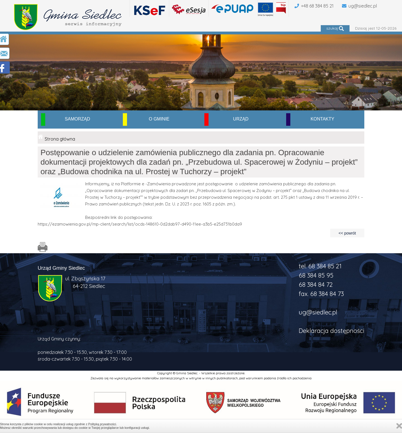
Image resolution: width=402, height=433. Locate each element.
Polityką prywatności (102, 424)
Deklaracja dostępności (331, 331)
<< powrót (347, 233)
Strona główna (60, 139)
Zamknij (399, 426)
